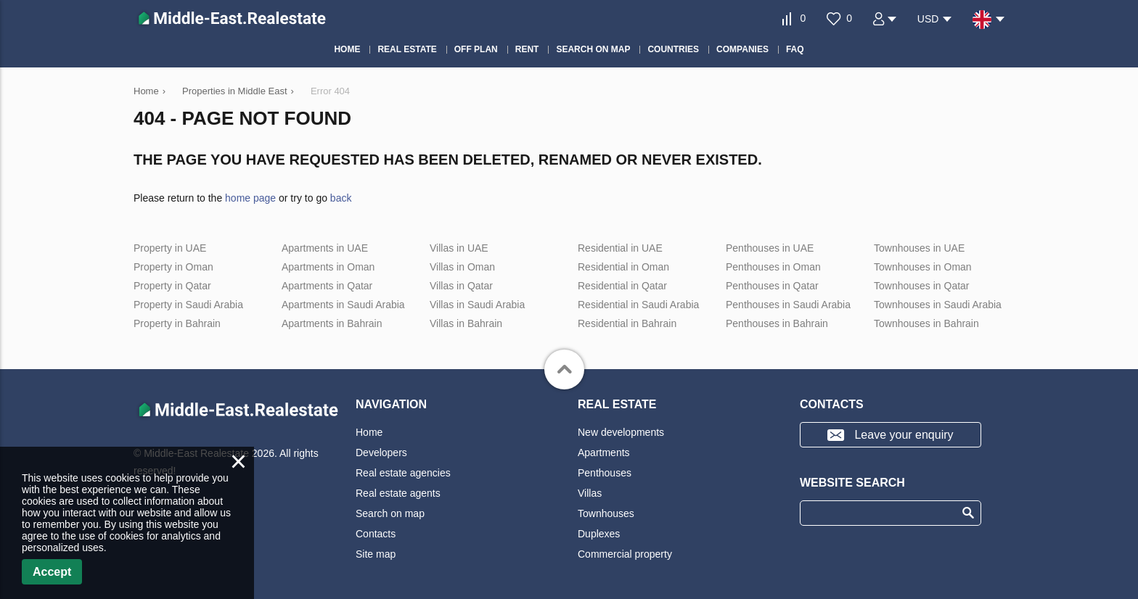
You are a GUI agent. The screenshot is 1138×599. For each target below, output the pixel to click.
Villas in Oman (462, 267)
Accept (52, 572)
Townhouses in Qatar (922, 286)
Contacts (376, 534)
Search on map (390, 513)
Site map (376, 554)
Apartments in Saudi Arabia (343, 304)
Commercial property (625, 554)
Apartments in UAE (325, 248)
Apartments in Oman (328, 267)
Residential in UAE (620, 248)
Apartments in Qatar (327, 286)
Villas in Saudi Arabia (477, 304)
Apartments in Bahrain (332, 323)
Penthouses (604, 473)
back (341, 198)
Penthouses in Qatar (772, 286)
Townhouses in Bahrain (926, 323)
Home (369, 432)
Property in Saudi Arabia (188, 304)
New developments (621, 432)
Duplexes (599, 534)
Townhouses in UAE (919, 248)
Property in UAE (170, 248)
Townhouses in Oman (923, 267)
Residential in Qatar (622, 286)
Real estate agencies (403, 473)
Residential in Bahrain (627, 323)
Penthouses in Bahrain (777, 323)
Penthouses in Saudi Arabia (788, 304)
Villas (590, 493)
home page (250, 198)
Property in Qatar (172, 286)
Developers (381, 452)
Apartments (604, 452)
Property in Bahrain (177, 323)
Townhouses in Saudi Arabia (938, 304)
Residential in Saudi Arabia (638, 304)
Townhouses (606, 513)
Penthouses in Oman (773, 267)
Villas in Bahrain (466, 323)
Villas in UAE (459, 248)
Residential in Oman (623, 267)
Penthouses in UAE (770, 248)
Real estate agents (398, 493)
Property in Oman (173, 267)
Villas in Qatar (461, 286)
